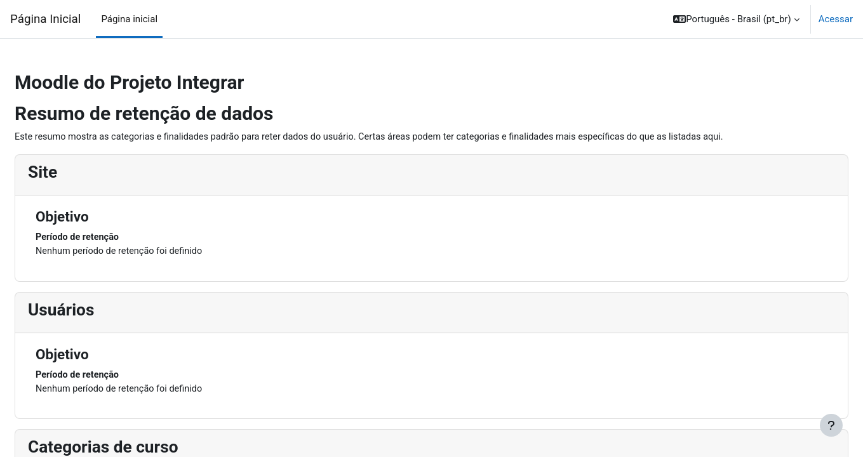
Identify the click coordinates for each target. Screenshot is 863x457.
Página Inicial (45, 19)
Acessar (836, 19)
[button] (736, 19)
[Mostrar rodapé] (831, 425)
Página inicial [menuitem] (129, 19)
